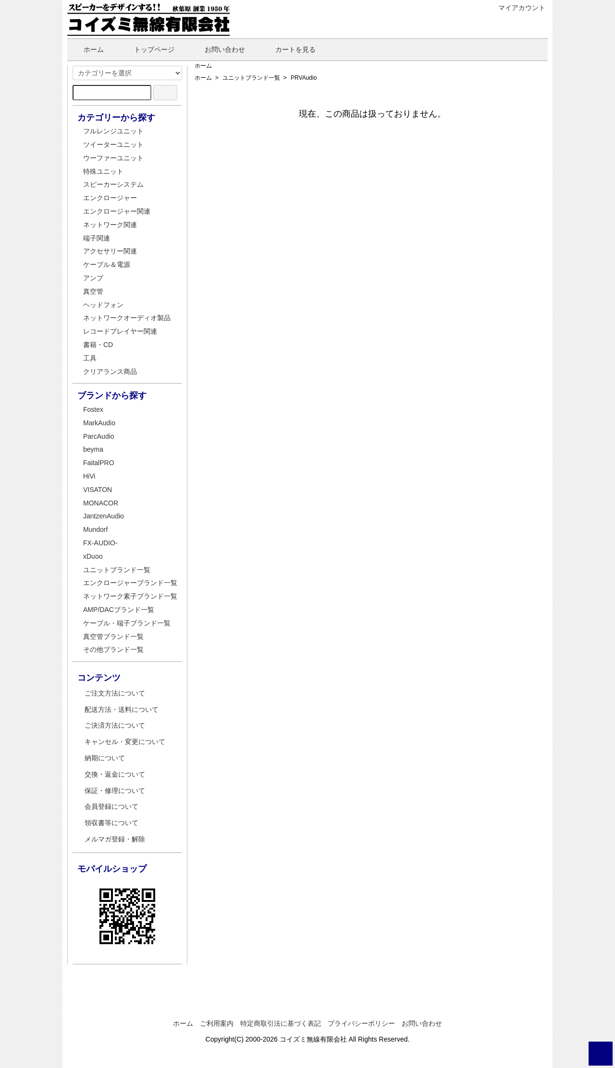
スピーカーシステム (113, 184)
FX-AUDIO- (100, 543)
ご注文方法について (115, 693)
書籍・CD (98, 344)
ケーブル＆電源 (106, 264)
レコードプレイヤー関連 (120, 331)
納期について (105, 758)
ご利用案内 (217, 1023)
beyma (93, 449)
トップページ (147, 49)
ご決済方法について (115, 725)
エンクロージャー (110, 198)
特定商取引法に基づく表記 (280, 1023)
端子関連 (96, 238)
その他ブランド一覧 (113, 649)
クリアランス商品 (110, 371)
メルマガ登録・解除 (115, 839)
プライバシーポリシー (361, 1023)
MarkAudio (99, 423)
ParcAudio (98, 436)
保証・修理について (115, 790)
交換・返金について (115, 774)
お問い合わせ (218, 49)
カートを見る (288, 49)
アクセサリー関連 (110, 251)
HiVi (89, 476)
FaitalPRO (98, 463)
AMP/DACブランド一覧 (118, 609)
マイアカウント (516, 8)
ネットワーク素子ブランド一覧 (130, 596)
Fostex (93, 409)
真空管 (93, 291)
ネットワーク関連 (110, 224)
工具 (90, 358)
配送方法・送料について (122, 709)
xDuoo (92, 556)
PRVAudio (304, 77)
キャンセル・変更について (125, 741)
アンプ (93, 278)
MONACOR (100, 503)
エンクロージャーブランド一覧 (130, 583)
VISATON (97, 489)
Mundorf (95, 529)
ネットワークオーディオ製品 (127, 318)
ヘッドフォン (103, 305)
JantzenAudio (103, 516)
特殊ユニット (103, 171)
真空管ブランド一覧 (113, 636)
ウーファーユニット (113, 158)
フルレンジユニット (113, 131)
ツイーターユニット (113, 144)
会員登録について (111, 806)
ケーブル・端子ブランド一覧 (127, 623)
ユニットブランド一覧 (251, 77)
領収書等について (111, 823)
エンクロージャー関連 (116, 211)
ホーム (87, 49)
